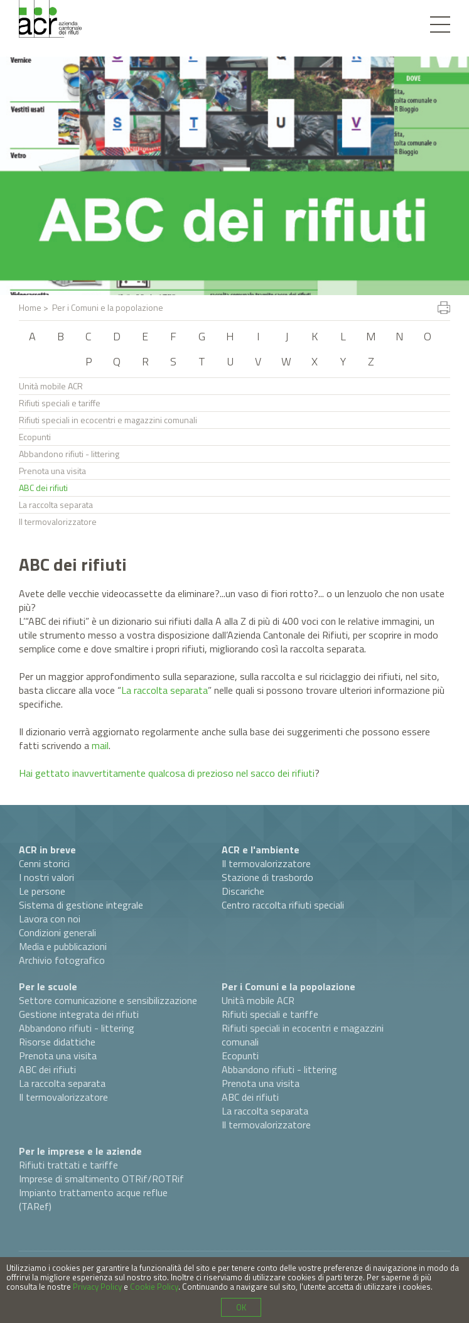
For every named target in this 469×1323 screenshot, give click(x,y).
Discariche (243, 891)
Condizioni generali (57, 932)
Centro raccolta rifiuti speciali (283, 905)
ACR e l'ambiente (260, 849)
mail (100, 745)
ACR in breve (47, 849)
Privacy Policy (97, 1286)
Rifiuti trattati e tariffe (68, 1165)
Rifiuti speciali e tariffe (59, 402)
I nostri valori (46, 877)
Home (30, 307)
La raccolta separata (56, 504)
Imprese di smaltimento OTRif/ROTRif (101, 1178)
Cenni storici (44, 863)
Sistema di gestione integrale (81, 905)
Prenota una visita (52, 470)
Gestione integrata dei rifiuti (79, 1014)
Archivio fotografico (62, 960)
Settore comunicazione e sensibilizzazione (108, 1000)
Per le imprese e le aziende (80, 1151)
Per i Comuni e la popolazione (288, 986)
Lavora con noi (49, 919)
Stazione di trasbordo (267, 877)
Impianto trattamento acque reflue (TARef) (93, 1199)
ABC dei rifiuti (43, 487)
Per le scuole (48, 986)
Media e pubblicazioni (63, 946)
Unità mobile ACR (51, 385)
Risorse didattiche (57, 1042)
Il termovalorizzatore (58, 521)
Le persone (42, 891)
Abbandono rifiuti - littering (69, 453)
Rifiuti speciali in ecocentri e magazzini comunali (108, 419)
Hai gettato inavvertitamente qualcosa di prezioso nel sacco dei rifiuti (167, 772)
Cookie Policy (154, 1286)
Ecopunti (35, 436)
